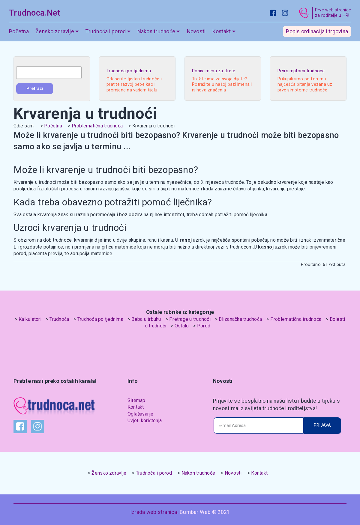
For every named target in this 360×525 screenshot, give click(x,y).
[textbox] (49, 72)
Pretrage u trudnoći (190, 319)
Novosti (196, 31)
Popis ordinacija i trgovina (317, 31)
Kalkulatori (30, 319)
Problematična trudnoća (97, 126)
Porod (203, 326)
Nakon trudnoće (156, 31)
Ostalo (182, 326)
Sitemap (137, 400)
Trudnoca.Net (34, 13)
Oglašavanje (141, 414)
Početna (19, 31)
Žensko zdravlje (54, 31)
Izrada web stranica (153, 512)
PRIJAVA (322, 425)
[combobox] (49, 72)
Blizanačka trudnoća (240, 319)
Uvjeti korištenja (145, 420)
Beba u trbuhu (146, 319)
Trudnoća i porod (106, 31)
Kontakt (221, 31)
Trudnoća (59, 319)
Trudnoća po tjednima (100, 319)
